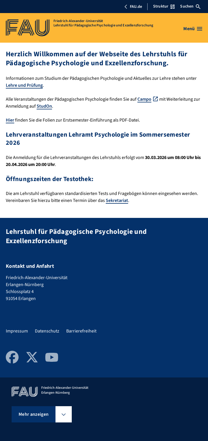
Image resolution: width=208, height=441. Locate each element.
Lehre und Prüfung (24, 85)
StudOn (44, 106)
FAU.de (133, 7)
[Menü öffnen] (192, 28)
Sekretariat (117, 200)
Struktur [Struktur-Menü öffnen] (164, 6)
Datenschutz (47, 331)
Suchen (190, 6)
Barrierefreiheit (81, 331)
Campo (144, 99)
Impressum (17, 331)
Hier (10, 120)
